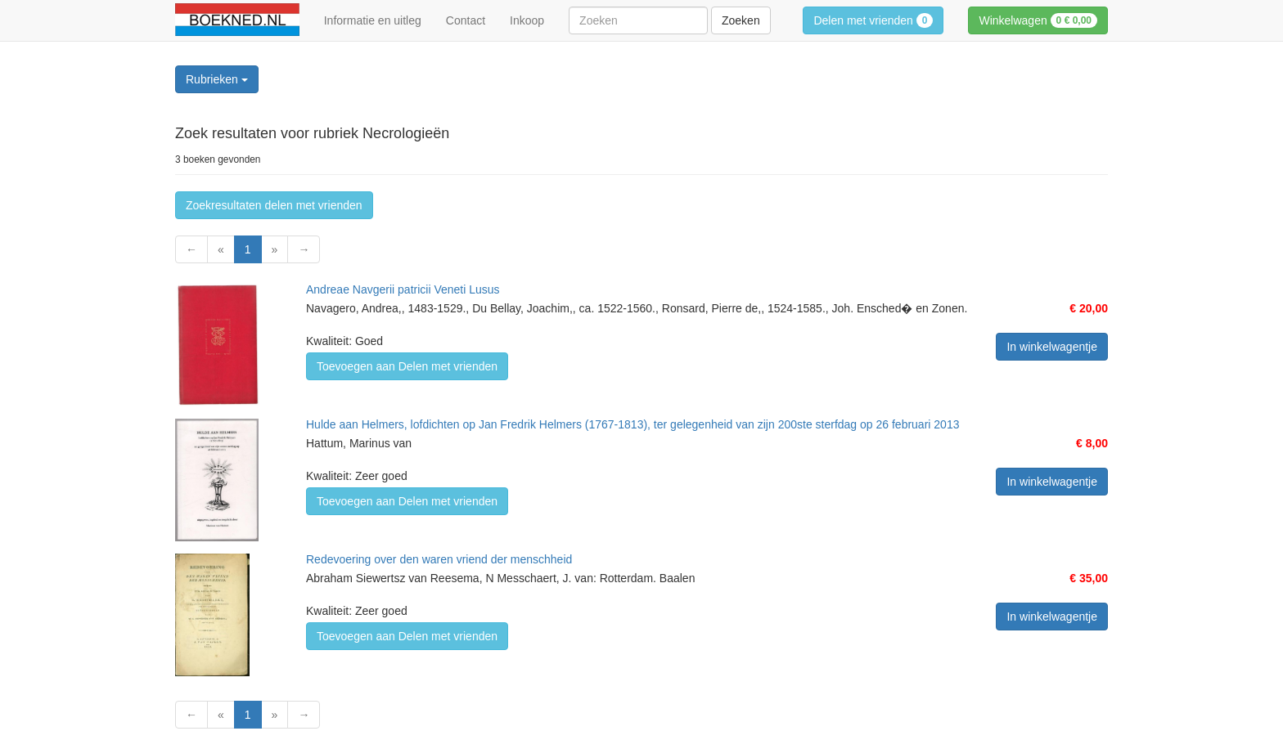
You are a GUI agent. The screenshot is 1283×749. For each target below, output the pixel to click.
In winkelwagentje (1051, 346)
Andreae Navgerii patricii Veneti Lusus (403, 289)
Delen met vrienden (873, 20)
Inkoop (527, 20)
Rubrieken (217, 79)
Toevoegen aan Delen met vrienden (407, 366)
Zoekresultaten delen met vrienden (274, 205)
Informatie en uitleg (372, 20)
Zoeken (741, 20)
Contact (465, 20)
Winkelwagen (1038, 20)
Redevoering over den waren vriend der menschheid (439, 559)
